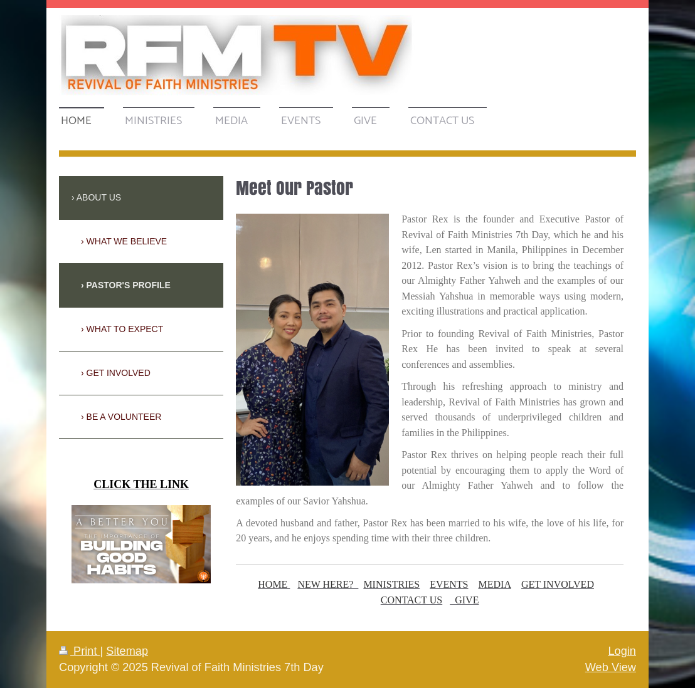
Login (622, 651)
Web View (610, 667)
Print (79, 651)
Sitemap (127, 651)
